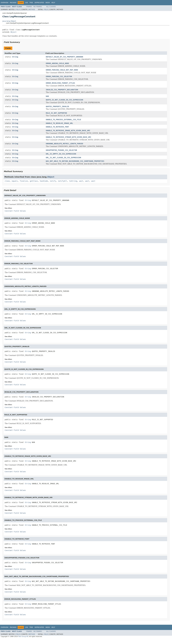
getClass (34, 181)
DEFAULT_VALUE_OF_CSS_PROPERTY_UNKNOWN (64, 57)
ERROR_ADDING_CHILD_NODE (57, 63)
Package (13, 2)
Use (26, 2)
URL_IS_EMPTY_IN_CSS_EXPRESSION (61, 154)
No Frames (37, 7)
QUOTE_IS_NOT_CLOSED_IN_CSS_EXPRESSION (64, 100)
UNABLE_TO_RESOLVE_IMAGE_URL (59, 123)
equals (15, 181)
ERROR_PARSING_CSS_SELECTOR (59, 76)
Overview (4, 2)
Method (32, 9)
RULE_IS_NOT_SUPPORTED (56, 113)
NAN (47, 96)
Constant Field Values (15, 211)
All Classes (51, 7)
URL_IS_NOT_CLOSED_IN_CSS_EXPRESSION (63, 157)
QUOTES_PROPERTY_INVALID (57, 106)
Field (18, 9)
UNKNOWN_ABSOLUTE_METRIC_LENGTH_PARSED (64, 144)
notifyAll (62, 181)
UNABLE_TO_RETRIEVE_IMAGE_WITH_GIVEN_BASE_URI (68, 130)
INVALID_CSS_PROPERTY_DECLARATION (62, 90)
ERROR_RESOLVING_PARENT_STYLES (60, 83)
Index (48, 2)
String (15, 57)
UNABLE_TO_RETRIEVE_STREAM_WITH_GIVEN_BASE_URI (68, 137)
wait (81, 181)
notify (53, 181)
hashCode (44, 181)
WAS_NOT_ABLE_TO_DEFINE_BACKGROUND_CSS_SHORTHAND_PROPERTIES (75, 161)
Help (53, 2)
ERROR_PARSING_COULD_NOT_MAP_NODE (62, 70)
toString (73, 181)
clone (7, 181)
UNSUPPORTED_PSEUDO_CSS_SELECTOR (61, 150)
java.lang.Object (9, 21)
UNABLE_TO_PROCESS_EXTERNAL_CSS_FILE (63, 120)
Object (13, 32)
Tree (31, 2)
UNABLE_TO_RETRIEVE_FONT (57, 127)
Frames (29, 7)
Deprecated (39, 2)
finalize (24, 181)
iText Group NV (23, 636)
